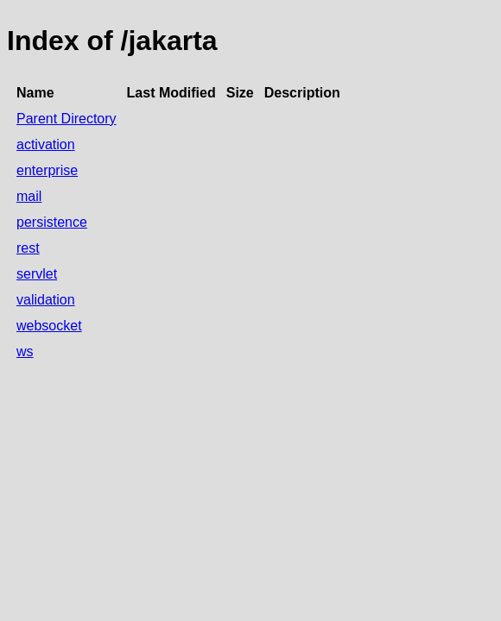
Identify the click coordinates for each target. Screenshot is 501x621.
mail (28, 196)
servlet (36, 274)
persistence (51, 222)
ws (25, 351)
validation (45, 299)
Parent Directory (66, 118)
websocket (49, 325)
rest (28, 248)
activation (45, 144)
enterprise (47, 170)
